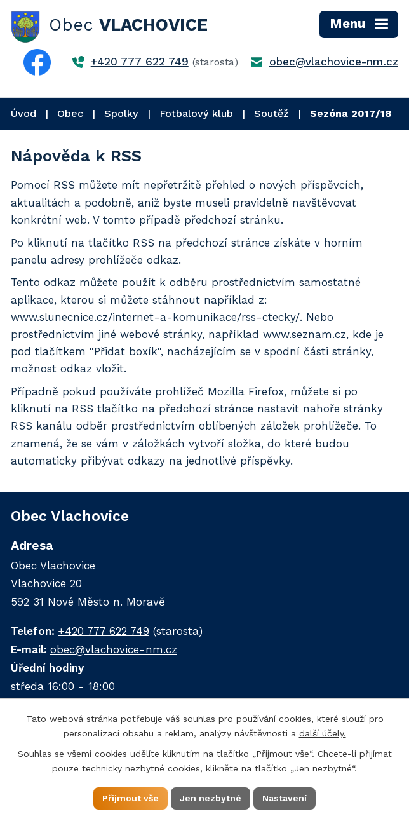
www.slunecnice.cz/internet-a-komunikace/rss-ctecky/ (155, 317)
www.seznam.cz (304, 334)
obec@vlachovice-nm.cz (333, 61)
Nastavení (284, 798)
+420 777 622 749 (140, 61)
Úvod (23, 113)
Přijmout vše (130, 798)
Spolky (121, 113)
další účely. (322, 733)
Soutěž (271, 113)
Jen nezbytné (210, 798)
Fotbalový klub (196, 113)
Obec (70, 113)
